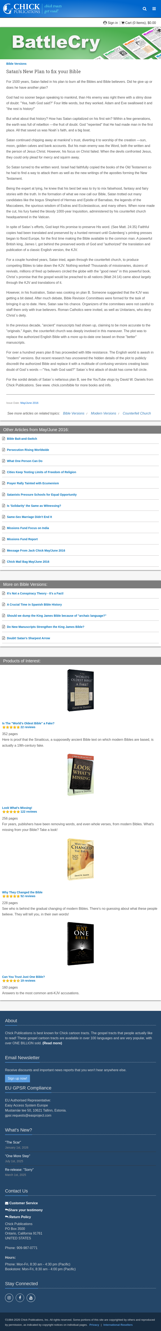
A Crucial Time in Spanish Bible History (34, 604)
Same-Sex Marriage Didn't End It (29, 517)
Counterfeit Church (137, 413)
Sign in (111, 23)
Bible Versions (16, 63)
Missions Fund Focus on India (28, 528)
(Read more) (52, 1043)
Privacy (94, 1324)
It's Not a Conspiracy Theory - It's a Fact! (35, 593)
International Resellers (117, 1324)
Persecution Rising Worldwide (28, 450)
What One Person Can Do (25, 461)
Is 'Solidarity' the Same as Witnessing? (34, 505)
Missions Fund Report (22, 539)
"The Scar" (13, 1142)
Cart (126, 23)
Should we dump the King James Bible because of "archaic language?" (56, 615)
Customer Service (21, 1203)
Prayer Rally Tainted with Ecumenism (33, 483)
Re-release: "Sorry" (19, 1169)
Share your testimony (24, 1210)
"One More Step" (17, 1156)
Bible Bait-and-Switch (22, 438)
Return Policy (18, 1217)
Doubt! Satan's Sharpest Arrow (28, 638)
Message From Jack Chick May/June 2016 (36, 550)
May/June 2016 (29, 402)
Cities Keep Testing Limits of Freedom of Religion (41, 472)
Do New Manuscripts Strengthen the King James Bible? (45, 627)
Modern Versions (103, 413)
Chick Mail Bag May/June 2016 (28, 561)
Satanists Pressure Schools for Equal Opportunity (42, 494)
